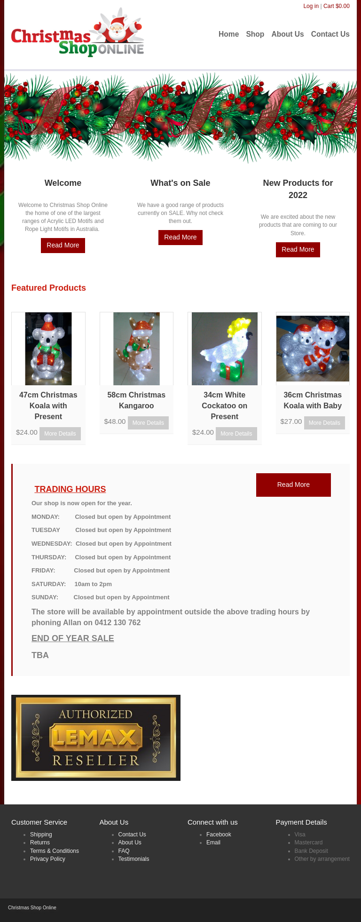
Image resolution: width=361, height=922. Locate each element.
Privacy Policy (47, 859)
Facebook (218, 834)
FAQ (124, 851)
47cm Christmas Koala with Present (48, 406)
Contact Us (132, 834)
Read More (63, 245)
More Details (60, 433)
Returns (40, 842)
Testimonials (133, 859)
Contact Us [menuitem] (330, 34)
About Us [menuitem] (287, 34)
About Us (129, 842)
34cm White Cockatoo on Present (224, 406)
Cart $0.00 (336, 6)
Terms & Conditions (54, 851)
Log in (311, 6)
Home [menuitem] (229, 34)
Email (213, 842)
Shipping (41, 834)
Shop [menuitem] (255, 34)
